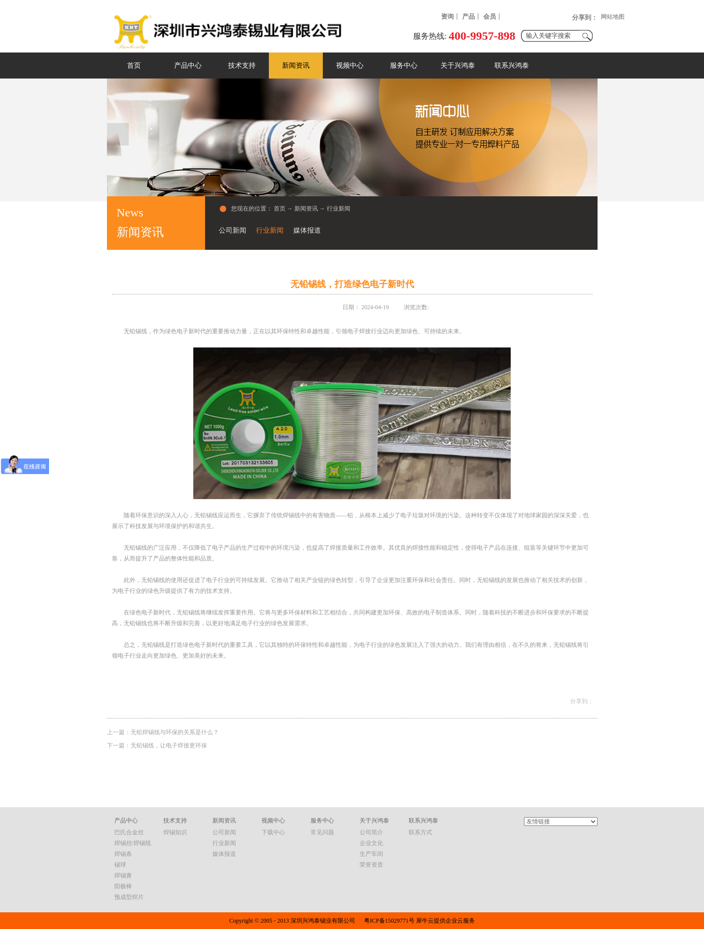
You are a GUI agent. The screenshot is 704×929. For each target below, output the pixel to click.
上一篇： (163, 732)
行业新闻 (338, 208)
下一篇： (157, 745)
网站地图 (613, 16)
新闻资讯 (306, 208)
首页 (134, 65)
